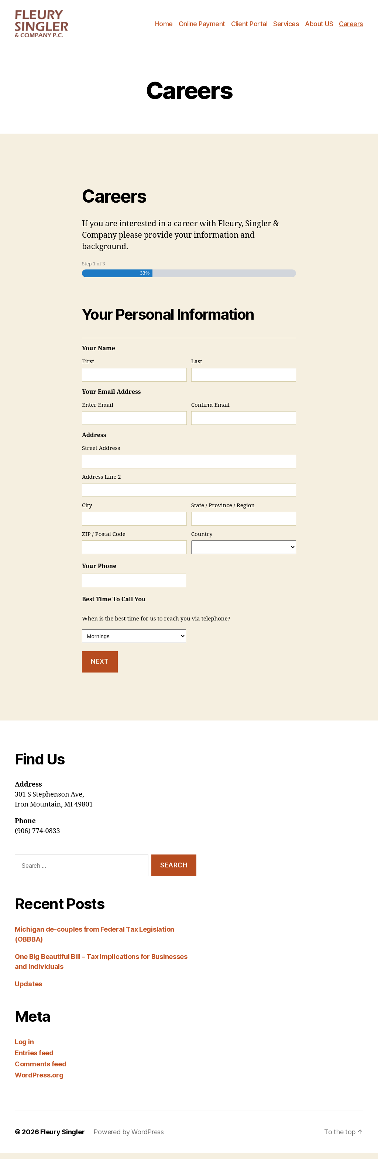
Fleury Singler (62, 1138)
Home (164, 27)
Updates (28, 990)
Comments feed (40, 1070)
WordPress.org (39, 1081)
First (88, 367)
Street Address (101, 454)
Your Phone (99, 572)
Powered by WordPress (128, 1138)
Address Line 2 (101, 482)
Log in (24, 1048)
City (87, 511)
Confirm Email (210, 411)
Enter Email (97, 411)
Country (202, 540)
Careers (351, 27)
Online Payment (202, 27)
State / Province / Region (223, 511)
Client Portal (249, 27)
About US (319, 27)
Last (196, 367)
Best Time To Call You (114, 605)
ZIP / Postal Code (104, 540)
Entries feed (34, 1059)
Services (286, 27)
